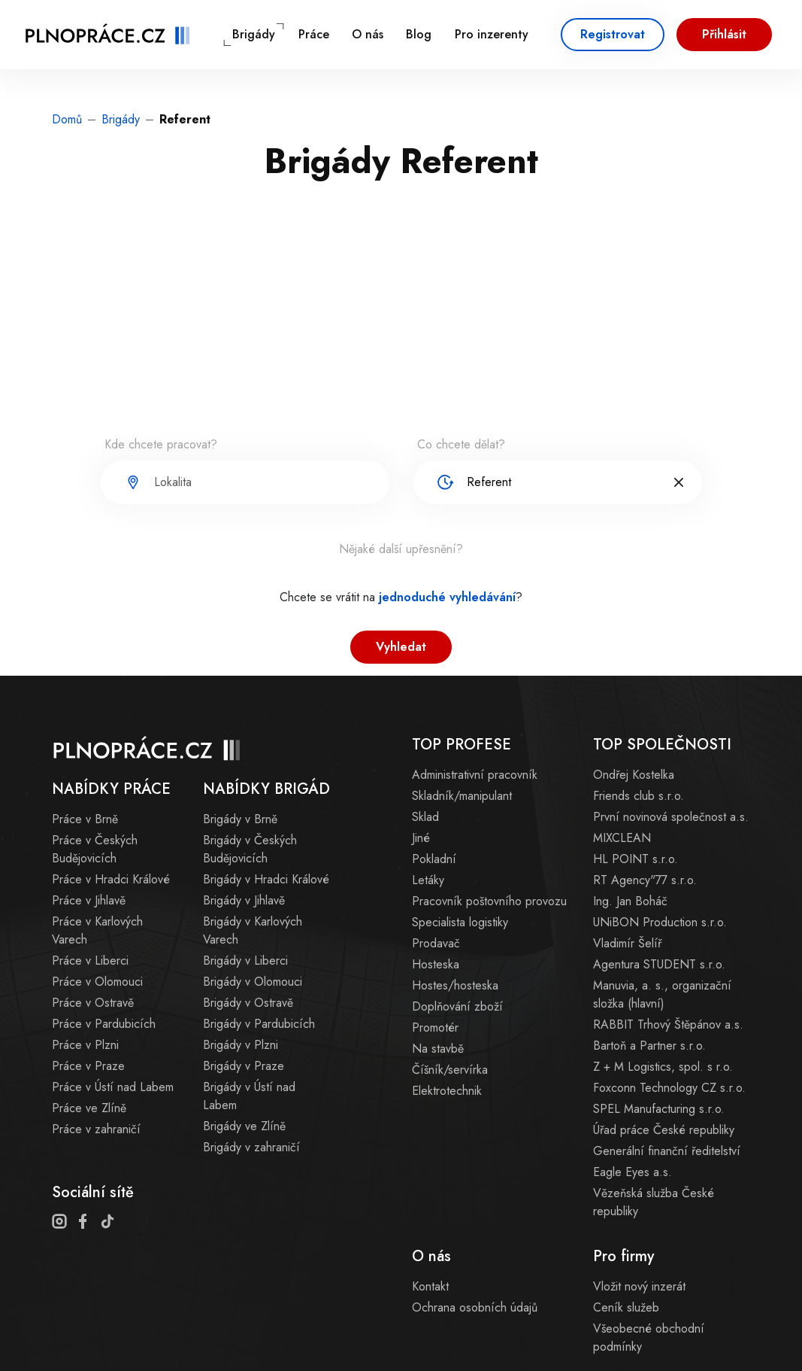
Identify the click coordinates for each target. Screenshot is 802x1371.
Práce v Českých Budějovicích (95, 849)
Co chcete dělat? (461, 444)
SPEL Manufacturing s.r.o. (659, 1108)
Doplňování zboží (457, 1006)
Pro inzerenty (491, 34)
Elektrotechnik (447, 1090)
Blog (418, 34)
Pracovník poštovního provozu (489, 901)
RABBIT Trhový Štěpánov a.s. (668, 1024)
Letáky (428, 880)
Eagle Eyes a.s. (632, 1172)
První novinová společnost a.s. (671, 816)
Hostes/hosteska (455, 985)
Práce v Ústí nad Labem (113, 1087)
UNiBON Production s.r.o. (660, 922)
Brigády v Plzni (240, 1044)
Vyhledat (401, 646)
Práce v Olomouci (97, 981)
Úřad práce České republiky (663, 1129)
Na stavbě (438, 1048)
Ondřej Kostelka (633, 774)
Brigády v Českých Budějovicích (250, 849)
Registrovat (612, 34)
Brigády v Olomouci (252, 981)
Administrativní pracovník (474, 774)
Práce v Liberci (90, 960)
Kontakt (430, 1286)
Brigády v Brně (240, 819)
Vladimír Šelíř (627, 943)
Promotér (435, 1027)
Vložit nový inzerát (639, 1286)
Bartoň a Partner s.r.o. (649, 1045)
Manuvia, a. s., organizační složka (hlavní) (662, 994)
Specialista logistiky (460, 922)
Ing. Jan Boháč (630, 901)
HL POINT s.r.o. (635, 859)
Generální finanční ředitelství (666, 1151)
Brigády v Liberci (245, 960)
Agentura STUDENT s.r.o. (659, 964)
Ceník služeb (626, 1307)
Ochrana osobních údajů (474, 1307)
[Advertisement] (401, 319)
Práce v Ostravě (93, 1002)
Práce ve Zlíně (89, 1108)
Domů (67, 119)
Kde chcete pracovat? (160, 444)
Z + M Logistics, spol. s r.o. (663, 1066)
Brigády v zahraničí (251, 1147)
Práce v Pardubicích (104, 1023)
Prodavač (436, 943)
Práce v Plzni (85, 1044)
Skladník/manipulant (462, 795)
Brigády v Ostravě (248, 1002)
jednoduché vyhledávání (447, 597)
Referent (184, 119)
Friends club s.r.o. (638, 795)
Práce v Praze (88, 1066)
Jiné (421, 838)
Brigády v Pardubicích (259, 1023)
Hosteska (435, 964)
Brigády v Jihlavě (244, 900)
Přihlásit (724, 34)
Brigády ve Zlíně (244, 1126)
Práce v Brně (85, 819)
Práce (313, 34)
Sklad (425, 816)
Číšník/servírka (450, 1069)
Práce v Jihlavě (89, 900)
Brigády (253, 34)
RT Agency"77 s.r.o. (645, 880)
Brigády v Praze (243, 1066)
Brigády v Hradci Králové (266, 879)
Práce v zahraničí (96, 1129)
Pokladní (434, 859)
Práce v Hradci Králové (111, 879)
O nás (367, 34)
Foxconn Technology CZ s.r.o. (669, 1087)
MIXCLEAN (622, 838)
